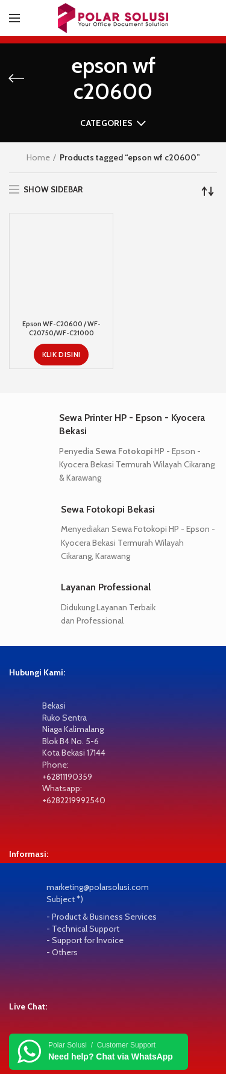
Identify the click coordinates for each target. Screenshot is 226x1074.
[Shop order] (208, 191)
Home (38, 157)
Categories (106, 123)
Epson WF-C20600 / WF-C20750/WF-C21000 (61, 271)
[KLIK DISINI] (61, 298)
